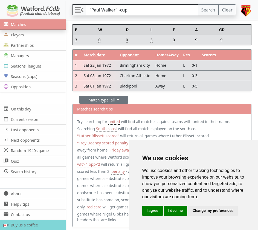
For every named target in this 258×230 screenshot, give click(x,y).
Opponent (129, 54)
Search (208, 10)
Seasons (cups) (19, 76)
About (12, 193)
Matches (14, 24)
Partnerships (18, 45)
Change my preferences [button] (213, 210)
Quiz (10, 161)
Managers (15, 55)
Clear (227, 10)
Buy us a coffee (19, 225)
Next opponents (21, 140)
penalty (118, 171)
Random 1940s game (25, 150)
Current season (20, 119)
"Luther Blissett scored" (98, 135)
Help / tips (15, 204)
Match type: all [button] (102, 100)
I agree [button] (152, 210)
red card (94, 206)
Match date (94, 54)
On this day (16, 109)
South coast (106, 128)
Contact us (16, 214)
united (114, 121)
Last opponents (20, 129)
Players (13, 34)
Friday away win (124, 150)
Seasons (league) (21, 66)
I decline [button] (175, 210)
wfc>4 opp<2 (88, 164)
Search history (19, 171)
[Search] (142, 9)
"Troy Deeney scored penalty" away (108, 142)
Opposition (16, 86)
